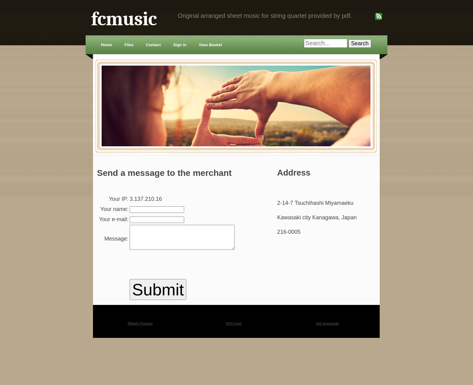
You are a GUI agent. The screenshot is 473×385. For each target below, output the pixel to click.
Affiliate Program (139, 346)
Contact (153, 45)
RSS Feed (234, 346)
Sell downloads (327, 346)
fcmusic (124, 19)
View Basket (210, 45)
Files (129, 45)
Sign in (179, 45)
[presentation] (170, 288)
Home (106, 45)
